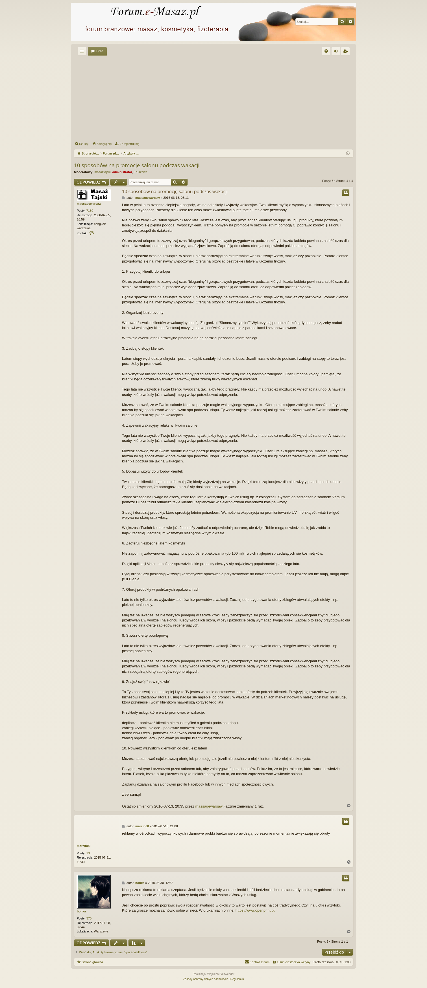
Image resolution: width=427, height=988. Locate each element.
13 (88, 853)
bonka (81, 911)
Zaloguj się (104, 143)
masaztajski (102, 172)
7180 (89, 210)
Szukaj (83, 143)
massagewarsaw (89, 203)
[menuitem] (326, 51)
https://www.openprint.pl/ (256, 910)
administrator (122, 172)
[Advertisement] (213, 97)
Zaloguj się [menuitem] (337, 52)
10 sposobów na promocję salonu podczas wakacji (136, 165)
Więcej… (83, 52)
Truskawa (140, 172)
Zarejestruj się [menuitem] (346, 52)
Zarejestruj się (129, 143)
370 (88, 918)
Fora (99, 51)
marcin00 (83, 846)
